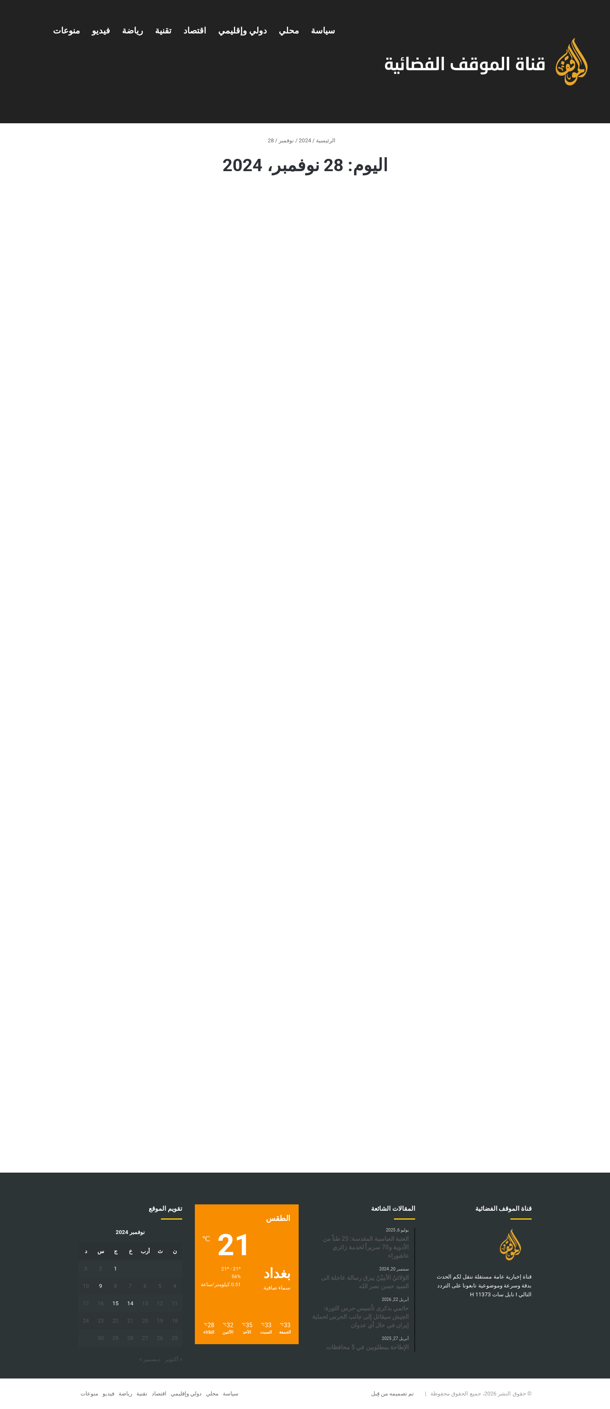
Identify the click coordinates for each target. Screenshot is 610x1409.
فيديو (101, 30)
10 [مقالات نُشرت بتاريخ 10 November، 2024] (86, 1286)
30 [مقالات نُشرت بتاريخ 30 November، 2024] (100, 1338)
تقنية (163, 30)
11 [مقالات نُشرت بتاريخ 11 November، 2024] (175, 1303)
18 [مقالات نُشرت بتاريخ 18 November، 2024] (175, 1320)
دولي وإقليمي (242, 30)
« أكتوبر (173, 1359)
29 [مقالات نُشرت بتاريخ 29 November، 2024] (115, 1338)
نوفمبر (286, 140)
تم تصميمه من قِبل (392, 1393)
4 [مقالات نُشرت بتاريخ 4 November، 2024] (174, 1286)
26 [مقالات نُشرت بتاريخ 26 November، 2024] (160, 1338)
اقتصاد (194, 30)
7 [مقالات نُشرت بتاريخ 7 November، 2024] (130, 1286)
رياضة (132, 30)
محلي (289, 30)
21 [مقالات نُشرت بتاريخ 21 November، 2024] (130, 1320)
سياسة (323, 30)
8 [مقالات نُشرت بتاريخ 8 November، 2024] (115, 1286)
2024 (305, 140)
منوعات (66, 30)
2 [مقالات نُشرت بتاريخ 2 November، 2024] (100, 1268)
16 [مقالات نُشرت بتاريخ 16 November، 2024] (100, 1303)
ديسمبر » (150, 1359)
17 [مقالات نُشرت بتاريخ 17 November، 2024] (86, 1303)
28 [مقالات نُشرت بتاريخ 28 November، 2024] (130, 1338)
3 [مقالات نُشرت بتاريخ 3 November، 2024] (85, 1268)
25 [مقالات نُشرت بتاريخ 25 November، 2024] (175, 1338)
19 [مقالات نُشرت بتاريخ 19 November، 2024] (160, 1320)
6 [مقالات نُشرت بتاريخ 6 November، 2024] (145, 1286)
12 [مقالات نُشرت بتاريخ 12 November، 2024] (160, 1303)
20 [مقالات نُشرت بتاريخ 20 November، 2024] (145, 1320)
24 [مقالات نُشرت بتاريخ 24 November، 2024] (86, 1320)
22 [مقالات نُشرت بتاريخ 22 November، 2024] (115, 1320)
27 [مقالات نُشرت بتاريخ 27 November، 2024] (145, 1338)
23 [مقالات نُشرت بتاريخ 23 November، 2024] (100, 1320)
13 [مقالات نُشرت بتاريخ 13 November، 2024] (145, 1303)
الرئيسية (329, 140)
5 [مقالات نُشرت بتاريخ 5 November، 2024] (159, 1286)
